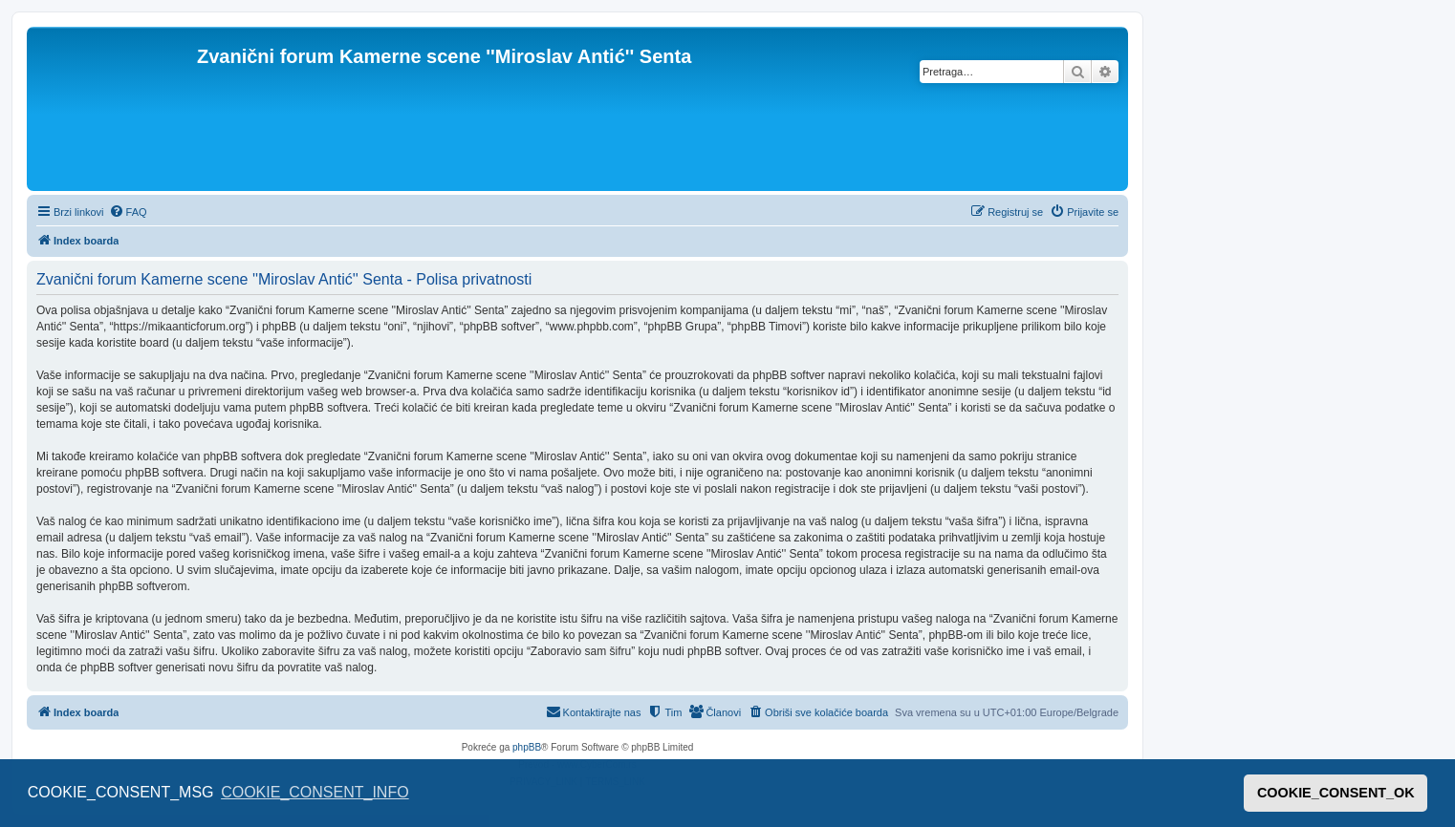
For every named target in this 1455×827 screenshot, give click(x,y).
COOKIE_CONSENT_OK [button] (1336, 792)
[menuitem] (128, 212)
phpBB (526, 747)
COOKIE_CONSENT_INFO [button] (314, 792)
